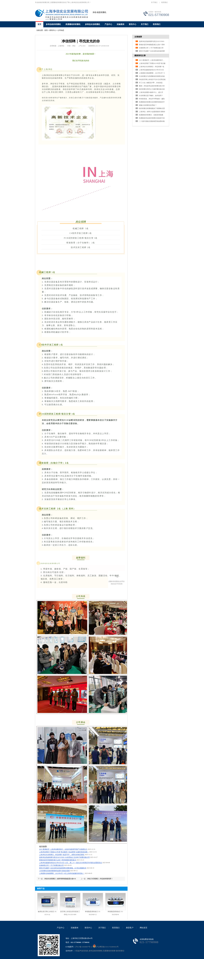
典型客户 (129, 928)
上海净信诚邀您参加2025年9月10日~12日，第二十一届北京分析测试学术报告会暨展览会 (70, 863)
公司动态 (61, 30)
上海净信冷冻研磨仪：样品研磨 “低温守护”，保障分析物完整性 (61, 855)
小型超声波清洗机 (81, 951)
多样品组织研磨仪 (110, 86)
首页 (39, 24)
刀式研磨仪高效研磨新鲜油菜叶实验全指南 (54, 871)
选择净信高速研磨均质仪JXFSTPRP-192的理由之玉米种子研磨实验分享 (64, 857)
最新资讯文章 (140, 56)
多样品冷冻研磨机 (92, 24)
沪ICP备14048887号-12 (84, 947)
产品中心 (108, 24)
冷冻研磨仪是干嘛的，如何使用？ (151, 95)
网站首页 (143, 928)
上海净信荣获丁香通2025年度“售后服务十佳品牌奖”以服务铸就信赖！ (64, 852)
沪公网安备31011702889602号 (106, 947)
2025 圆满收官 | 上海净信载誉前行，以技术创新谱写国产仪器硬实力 (63, 849)
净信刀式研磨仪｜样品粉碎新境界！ (100, 879)
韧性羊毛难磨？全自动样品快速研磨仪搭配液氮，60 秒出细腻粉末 (62, 868)
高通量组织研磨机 (72, 24)
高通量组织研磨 (109, 951)
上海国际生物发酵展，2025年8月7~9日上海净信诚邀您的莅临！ (61, 873)
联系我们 (164, 2)
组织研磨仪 (120, 951)
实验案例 (120, 24)
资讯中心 (132, 24)
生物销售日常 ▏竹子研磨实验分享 (51, 865)
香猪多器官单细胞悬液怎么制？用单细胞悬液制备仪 (57, 860)
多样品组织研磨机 (53, 24)
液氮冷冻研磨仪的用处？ (148, 105)
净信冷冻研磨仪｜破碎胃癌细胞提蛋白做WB (60, 879)
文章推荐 (138, 37)
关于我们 (154, 2)
